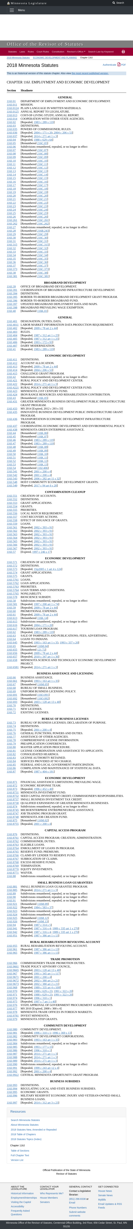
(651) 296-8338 (77, 1199)
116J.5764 (13, 590)
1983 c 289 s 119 (44, 122)
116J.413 (12, 366)
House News (105, 1191)
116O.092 (43, 698)
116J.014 (12, 118)
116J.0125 (13, 111)
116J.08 (11, 153)
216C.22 (42, 202)
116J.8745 (13, 810)
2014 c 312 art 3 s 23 (46, 1102)
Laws (22, 51)
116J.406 (12, 342)
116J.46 (11, 440)
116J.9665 (13, 970)
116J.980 (12, 1029)
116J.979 (12, 1019)
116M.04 (42, 646)
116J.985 (12, 1047)
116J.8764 (13, 848)
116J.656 (12, 653)
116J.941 (12, 928)
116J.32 (11, 248)
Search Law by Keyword (101, 51)
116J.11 (11, 164)
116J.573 (12, 569)
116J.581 (12, 604)
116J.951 (12, 935)
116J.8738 (13, 803)
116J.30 (11, 237)
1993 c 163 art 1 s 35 (46, 642)
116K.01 (42, 311)
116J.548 (12, 482)
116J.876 (12, 834)
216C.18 (42, 188)
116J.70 (11, 705)
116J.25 (11, 213)
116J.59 (11, 607)
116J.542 (12, 475)
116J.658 (12, 660)
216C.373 (43, 269)
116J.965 (12, 952)
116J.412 (12, 363)
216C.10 (42, 160)
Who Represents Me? (51, 1193)
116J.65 (11, 646)
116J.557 (12, 516)
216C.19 (42, 192)
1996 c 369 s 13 (61, 1032)
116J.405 (12, 338)
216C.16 (42, 181)
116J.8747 (13, 813)
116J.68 (11, 688)
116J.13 (11, 171)
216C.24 (42, 209)
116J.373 (12, 269)
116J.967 (12, 973)
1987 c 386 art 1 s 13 (46, 935)
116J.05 (11, 143)
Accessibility (17, 1206)
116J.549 (12, 485)
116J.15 (11, 178)
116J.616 (12, 625)
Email (72, 1202)
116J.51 (11, 457)
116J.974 (12, 998)
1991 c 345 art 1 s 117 (47, 973)
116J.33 (11, 251)
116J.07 (11, 150)
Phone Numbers (78, 1207)
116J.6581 (13, 667)
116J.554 (12, 506)
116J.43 (11, 398)
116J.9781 (13, 1015)
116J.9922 (13, 1075)
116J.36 (11, 262)
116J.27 (11, 227)
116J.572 (12, 565)
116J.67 (11, 684)
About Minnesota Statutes (24, 1124)
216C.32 (42, 248)
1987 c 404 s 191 (44, 771)
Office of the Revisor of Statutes (45, 44)
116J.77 (11, 736)
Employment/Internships (24, 1197)
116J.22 (11, 202)
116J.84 (11, 761)
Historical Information (22, 1193)
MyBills (102, 1199)
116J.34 (11, 255)
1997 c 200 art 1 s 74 (46, 604)
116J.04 (11, 139)
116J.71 (11, 709)
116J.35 (11, 258)
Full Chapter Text (20, 1155)
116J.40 (11, 311)
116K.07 (42, 436)
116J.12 (11, 167)
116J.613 (12, 618)
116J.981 (12, 1032)
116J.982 (12, 1036)
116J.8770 (13, 869)
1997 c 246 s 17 (41, 552)
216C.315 (43, 244)
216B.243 (43, 230)
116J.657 (12, 656)
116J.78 (11, 740)
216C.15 (42, 178)
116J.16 (11, 181)
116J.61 (11, 614)
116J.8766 (13, 855)
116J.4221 (13, 387)
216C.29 (42, 234)
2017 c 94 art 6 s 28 (45, 485)
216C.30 (42, 237)
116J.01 (11, 101)
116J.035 (12, 129)
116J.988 (12, 1057)
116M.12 (42, 918)
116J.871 (12, 782)
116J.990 (12, 1064)
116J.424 (12, 394)
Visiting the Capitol (21, 1202)
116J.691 (12, 694)
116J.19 (11, 192)
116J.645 (12, 642)
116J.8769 (13, 865)
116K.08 (42, 447)
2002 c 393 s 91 (43, 527)
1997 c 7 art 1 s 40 (44, 1001)
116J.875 (12, 820)
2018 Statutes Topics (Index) (26, 1139)
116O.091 (43, 694)
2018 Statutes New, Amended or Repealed (34, 1129)
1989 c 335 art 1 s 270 (65, 928)
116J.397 (12, 304)
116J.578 (12, 597)
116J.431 (12, 401)
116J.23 (11, 206)
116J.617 (12, 628)
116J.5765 (13, 593)
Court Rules (43, 51)
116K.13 (42, 464)
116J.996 (12, 1095)
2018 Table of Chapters (23, 1134)
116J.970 (12, 991)
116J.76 (11, 733)
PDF (122, 64)
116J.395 (12, 297)
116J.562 (12, 531)
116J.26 (11, 216)
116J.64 (11, 639)
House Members (49, 1197)
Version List (17, 1160)
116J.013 (12, 115)
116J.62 (11, 632)
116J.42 (11, 377)
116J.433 (12, 408)
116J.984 (12, 1043)
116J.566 (12, 544)
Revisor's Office (75, 51)
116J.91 (11, 900)
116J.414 (12, 370)
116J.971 (12, 994)
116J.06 (11, 146)
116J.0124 (13, 108)
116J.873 (12, 789)
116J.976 (12, 1005)
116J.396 (12, 300)
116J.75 (11, 729)
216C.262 (43, 223)
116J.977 (12, 1008)
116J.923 (12, 911)
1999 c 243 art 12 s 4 (46, 1068)
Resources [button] (18, 1111)
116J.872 (12, 785)
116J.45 (11, 436)
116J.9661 (13, 966)
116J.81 (11, 750)
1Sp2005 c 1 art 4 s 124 (47, 569)
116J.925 (12, 918)
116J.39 (11, 286)
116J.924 (12, 914)
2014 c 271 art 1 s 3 (45, 136)
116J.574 (12, 572)
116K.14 (42, 618)
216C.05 (42, 143)
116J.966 (12, 963)
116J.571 (12, 562)
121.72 (41, 649)
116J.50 (11, 454)
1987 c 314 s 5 (42, 925)
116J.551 (12, 495)
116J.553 (12, 503)
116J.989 (12, 1060)
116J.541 (12, 471)
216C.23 (42, 206)
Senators (45, 1202)
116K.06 (42, 433)
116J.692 (12, 698)
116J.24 (11, 209)
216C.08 (42, 153)
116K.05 (42, 398)
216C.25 (42, 213)
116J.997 (12, 1102)
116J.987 (12, 1053)
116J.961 (12, 949)
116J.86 (11, 768)
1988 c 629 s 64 (43, 139)
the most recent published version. (90, 73)
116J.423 (12, 391)
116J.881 (12, 886)
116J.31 (11, 241)
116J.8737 (13, 799)
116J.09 (11, 157)
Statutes (12, 51)
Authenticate (109, 64)
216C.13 (42, 171)
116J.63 (11, 635)
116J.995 (12, 1092)
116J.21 (11, 199)
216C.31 (42, 241)
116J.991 (12, 1068)
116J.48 (11, 447)
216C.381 (43, 276)
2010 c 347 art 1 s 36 (46, 656)
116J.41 (11, 349)
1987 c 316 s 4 (42, 928)
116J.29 (11, 234)
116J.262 (12, 223)
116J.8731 (13, 792)
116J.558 (12, 520)
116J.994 (12, 1088)
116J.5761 (13, 579)
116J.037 (12, 136)
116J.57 (11, 552)
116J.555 (12, 510)
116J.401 (12, 321)
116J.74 (11, 726)
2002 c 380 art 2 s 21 (46, 980)
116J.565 (12, 541)
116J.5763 (13, 586)
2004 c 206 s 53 (62, 132)
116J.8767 (13, 858)
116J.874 (12, 806)
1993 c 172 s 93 (43, 342)
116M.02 (42, 820)
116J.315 (12, 244)
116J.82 (11, 754)
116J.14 (11, 174)
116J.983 (12, 1039)
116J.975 (12, 1001)
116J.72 (11, 712)
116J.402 (12, 328)
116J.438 (12, 429)
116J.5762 (13, 583)
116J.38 (11, 272)
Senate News (105, 1195)
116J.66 (11, 677)
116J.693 (12, 702)
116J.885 (12, 890)
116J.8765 (13, 851)
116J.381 (12, 276)
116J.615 (12, 621)
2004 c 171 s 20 (43, 132)
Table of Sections (20, 1150)
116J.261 (12, 220)
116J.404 (12, 335)
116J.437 (12, 426)
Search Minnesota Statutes (25, 1120)
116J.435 (12, 412)
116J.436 (12, 419)
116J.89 (11, 893)
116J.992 (12, 1071)
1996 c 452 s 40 (43, 789)
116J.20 (11, 195)
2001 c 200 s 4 (42, 471)
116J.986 (12, 1050)
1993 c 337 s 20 (69, 642)
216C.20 (42, 195)
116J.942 (12, 932)
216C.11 (42, 164)
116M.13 (42, 921)
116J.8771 (13, 872)
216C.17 (42, 185)
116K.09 (42, 450)
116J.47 (11, 443)
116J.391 (12, 290)
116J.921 (12, 904)
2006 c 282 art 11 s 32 (47, 478)
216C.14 (42, 174)
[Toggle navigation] (12, 10)
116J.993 (12, 1085)
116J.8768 (13, 862)
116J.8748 (13, 817)
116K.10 (42, 454)
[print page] (123, 51)
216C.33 (42, 251)
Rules (31, 51)
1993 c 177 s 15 (43, 1047)
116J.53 (11, 464)
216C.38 (42, 272)
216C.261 (43, 220)
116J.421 (12, 380)
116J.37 (11, 265)
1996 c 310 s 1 (42, 998)
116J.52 (11, 461)
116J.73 (11, 722)
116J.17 (11, 185)
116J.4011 (13, 324)
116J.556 (12, 513)
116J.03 (11, 125)
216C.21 (42, 199)
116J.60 (11, 611)
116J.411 (12, 359)
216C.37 (42, 265)
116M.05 (42, 684)
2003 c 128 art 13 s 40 (47, 702)
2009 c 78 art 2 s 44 (45, 328)
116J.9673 (13, 984)
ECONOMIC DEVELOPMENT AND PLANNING (55, 57)
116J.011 (12, 104)
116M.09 (42, 904)
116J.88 (11, 876)
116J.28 (11, 230)
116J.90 (11, 897)
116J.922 (12, 907)
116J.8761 (13, 837)
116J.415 (12, 373)
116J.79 (11, 743)
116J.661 (12, 681)
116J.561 (12, 527)
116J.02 (11, 122)
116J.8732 (13, 796)
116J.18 (11, 188)
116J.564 (12, 537)
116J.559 (12, 523)
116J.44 (11, 433)
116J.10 (11, 160)
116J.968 (12, 987)
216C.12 (42, 167)
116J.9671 (13, 977)
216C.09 (42, 157)
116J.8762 (13, 841)
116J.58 (11, 600)
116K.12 (42, 461)
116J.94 (11, 925)
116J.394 (12, 293)
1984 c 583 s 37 (43, 907)
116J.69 (11, 691)
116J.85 (11, 764)
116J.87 (11, 771)
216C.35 (42, 258)
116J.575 (12, 576)
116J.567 (12, 548)
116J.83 (11, 757)
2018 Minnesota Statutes (18, 57)
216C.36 (42, 262)
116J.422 (12, 384)
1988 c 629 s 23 (43, 991)
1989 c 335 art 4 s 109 (47, 987)
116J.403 (12, 331)
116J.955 (12, 945)
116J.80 (11, 747)
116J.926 (12, 921)
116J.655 (12, 649)
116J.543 (12, 478)
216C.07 (42, 150)
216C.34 (42, 255)
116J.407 (12, 345)
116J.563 (12, 534)
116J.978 (12, 1012)
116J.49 (11, 450)
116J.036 (12, 132)
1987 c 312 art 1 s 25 (46, 335)
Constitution (58, 51)
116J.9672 (13, 980)
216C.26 (42, 216)
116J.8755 (13, 824)
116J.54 (11, 468)
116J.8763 (13, 844)
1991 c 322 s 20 (63, 991)
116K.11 (42, 457)
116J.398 (12, 307)
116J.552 (12, 499)
